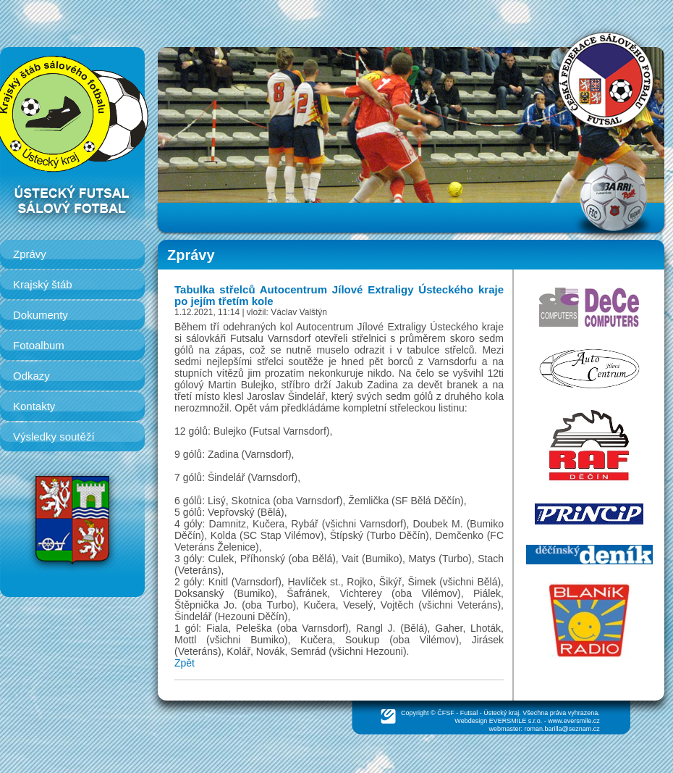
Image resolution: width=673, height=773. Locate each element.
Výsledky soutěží (54, 436)
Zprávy (29, 254)
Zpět (184, 663)
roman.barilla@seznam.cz (562, 728)
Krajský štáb (42, 284)
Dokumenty (40, 315)
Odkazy (31, 375)
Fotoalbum (38, 345)
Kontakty (34, 406)
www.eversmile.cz (574, 720)
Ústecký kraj (501, 712)
